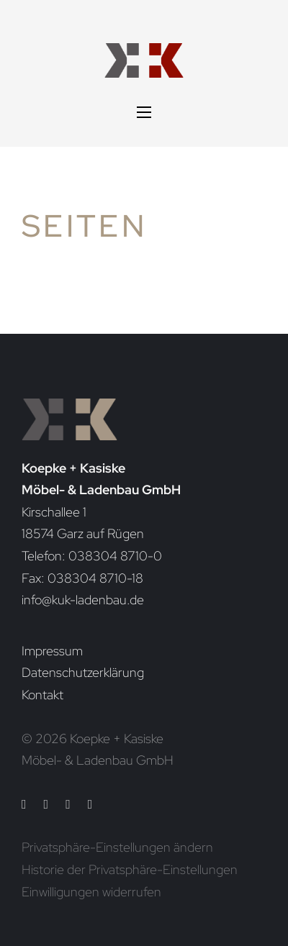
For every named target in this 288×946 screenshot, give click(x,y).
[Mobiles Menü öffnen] (144, 112)
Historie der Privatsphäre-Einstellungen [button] (130, 869)
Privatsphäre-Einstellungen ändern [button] (117, 847)
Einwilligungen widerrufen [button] (91, 891)
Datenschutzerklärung (83, 672)
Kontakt (42, 694)
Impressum (52, 650)
